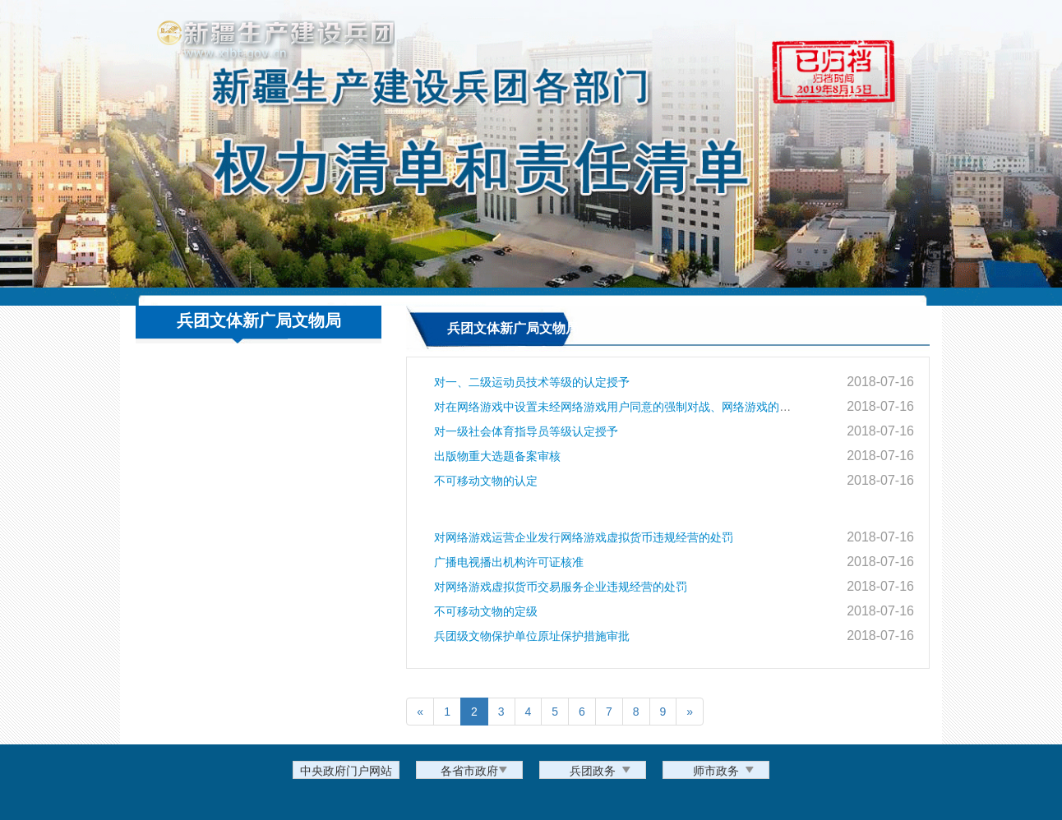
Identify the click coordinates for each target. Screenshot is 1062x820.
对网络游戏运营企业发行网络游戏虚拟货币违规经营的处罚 (583, 537)
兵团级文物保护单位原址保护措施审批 (532, 636)
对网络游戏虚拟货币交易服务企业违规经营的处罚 (560, 586)
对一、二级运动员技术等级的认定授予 (532, 382)
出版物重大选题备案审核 (497, 456)
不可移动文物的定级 (486, 611)
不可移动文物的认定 (486, 480)
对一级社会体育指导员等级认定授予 (526, 431)
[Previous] (420, 712)
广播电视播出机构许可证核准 (509, 562)
